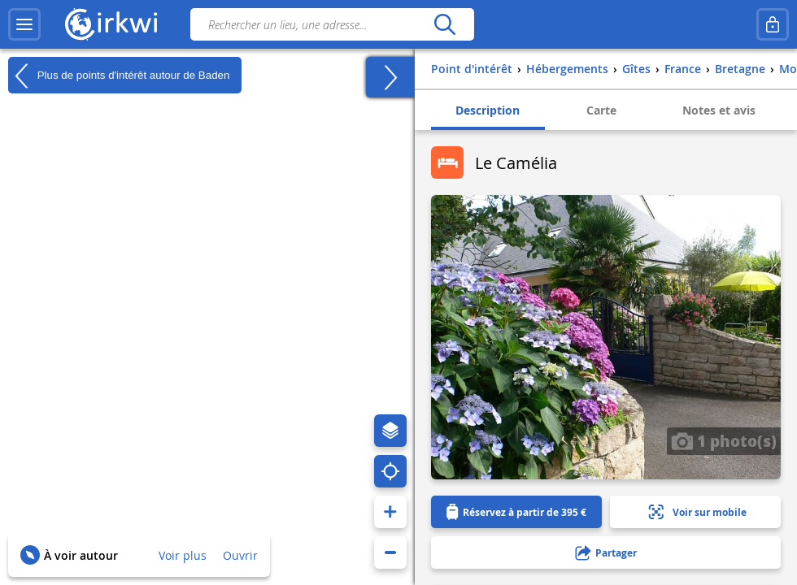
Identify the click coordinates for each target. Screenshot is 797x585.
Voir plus (183, 555)
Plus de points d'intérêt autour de (118, 76)
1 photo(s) (724, 440)
